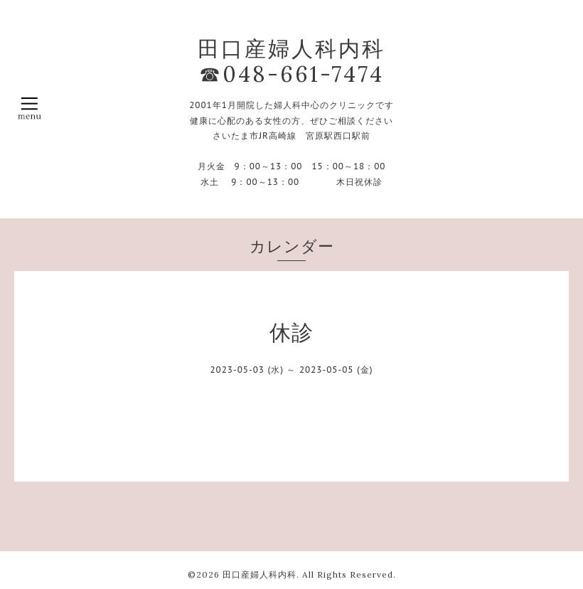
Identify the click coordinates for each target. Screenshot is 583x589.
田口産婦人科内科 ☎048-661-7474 (291, 61)
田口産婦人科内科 (259, 574)
